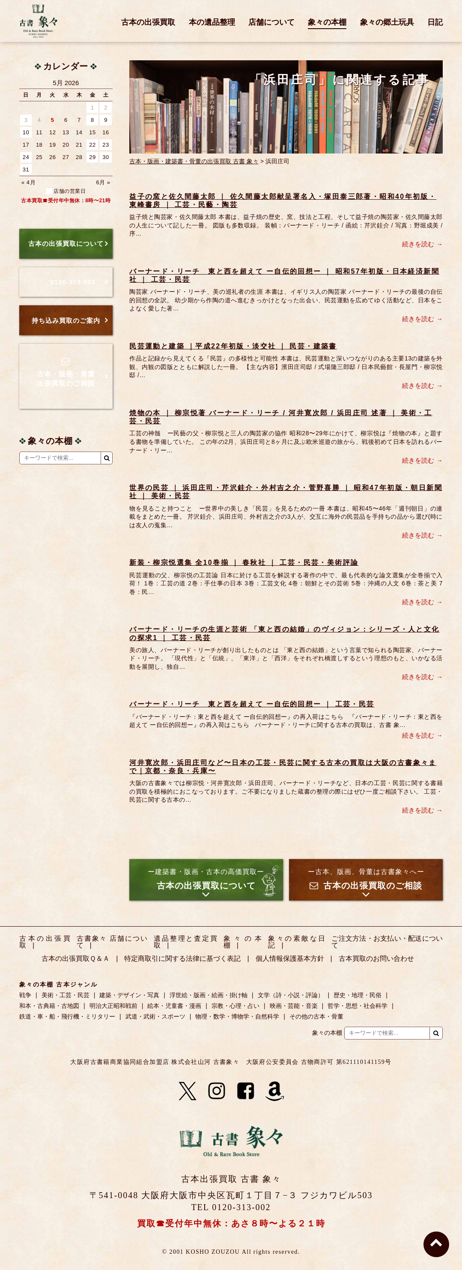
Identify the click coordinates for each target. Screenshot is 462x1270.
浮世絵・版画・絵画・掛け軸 (208, 995)
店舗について (271, 22)
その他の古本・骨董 (316, 1016)
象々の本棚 (327, 22)
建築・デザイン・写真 (129, 995)
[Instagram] (217, 1091)
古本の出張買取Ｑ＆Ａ (76, 958)
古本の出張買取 (148, 22)
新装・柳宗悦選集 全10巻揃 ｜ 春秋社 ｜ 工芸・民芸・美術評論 (243, 562)
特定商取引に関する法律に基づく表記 (182, 958)
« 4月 (28, 182)
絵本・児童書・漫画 (174, 1005)
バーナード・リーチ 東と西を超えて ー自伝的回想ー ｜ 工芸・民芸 (252, 704)
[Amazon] (275, 1091)
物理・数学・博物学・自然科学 (237, 1016)
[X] (187, 1091)
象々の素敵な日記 (296, 942)
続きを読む (418, 244)
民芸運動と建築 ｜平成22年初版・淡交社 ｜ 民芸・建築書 (233, 346)
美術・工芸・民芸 (65, 995)
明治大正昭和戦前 (113, 1005)
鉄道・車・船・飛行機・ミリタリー (67, 1016)
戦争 (25, 995)
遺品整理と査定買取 (185, 942)
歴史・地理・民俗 (358, 995)
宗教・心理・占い (235, 1005)
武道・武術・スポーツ (155, 1016)
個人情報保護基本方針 (290, 958)
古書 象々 (38, 21)
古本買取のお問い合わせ (376, 958)
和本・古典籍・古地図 (49, 1005)
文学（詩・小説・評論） (291, 995)
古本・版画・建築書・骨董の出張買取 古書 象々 (194, 161)
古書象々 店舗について (112, 942)
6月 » (103, 182)
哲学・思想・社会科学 (357, 1005)
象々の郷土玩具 (387, 22)
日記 (435, 22)
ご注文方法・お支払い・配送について (387, 942)
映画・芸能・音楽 (294, 1005)
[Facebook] (246, 1091)
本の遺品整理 (212, 22)
